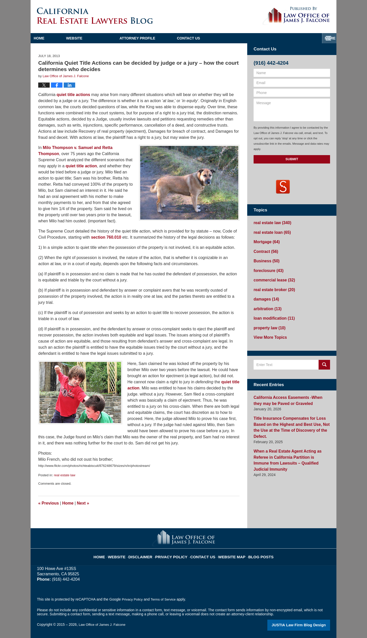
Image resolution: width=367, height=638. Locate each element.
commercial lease (272, 276)
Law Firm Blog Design (305, 625)
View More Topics (268, 329)
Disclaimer (147, 553)
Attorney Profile (168, 38)
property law (268, 320)
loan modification (272, 311)
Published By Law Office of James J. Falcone (296, 16)
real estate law (64, 475)
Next (83, 503)
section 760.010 (106, 237)
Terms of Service (165, 599)
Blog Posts (254, 553)
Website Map (228, 553)
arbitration (266, 303)
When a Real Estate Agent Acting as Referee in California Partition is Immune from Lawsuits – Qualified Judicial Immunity (291, 438)
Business (265, 258)
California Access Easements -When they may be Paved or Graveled (288, 391)
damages (265, 294)
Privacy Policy (175, 553)
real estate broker (272, 285)
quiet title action (81, 166)
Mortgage (265, 240)
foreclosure (267, 267)
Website (105, 38)
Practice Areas (239, 38)
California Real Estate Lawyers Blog (95, 16)
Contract (265, 249)
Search (324, 356)
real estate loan (270, 231)
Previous (48, 503)
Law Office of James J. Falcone (103, 624)
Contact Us (304, 38)
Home (54, 38)
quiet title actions (73, 94)
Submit (291, 159)
